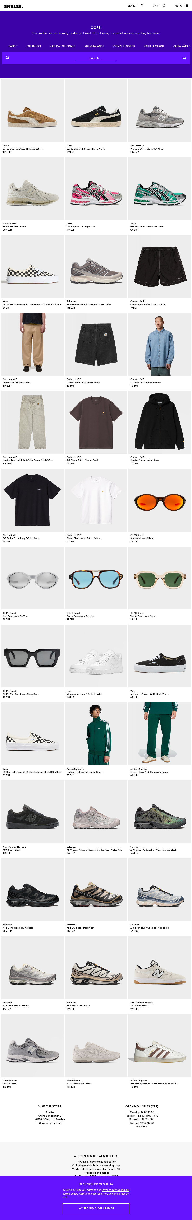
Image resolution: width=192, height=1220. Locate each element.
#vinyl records (124, 46)
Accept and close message (96, 1208)
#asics (12, 46)
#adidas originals (62, 46)
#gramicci (33, 46)
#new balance (94, 46)
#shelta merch (154, 46)
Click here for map (50, 1123)
